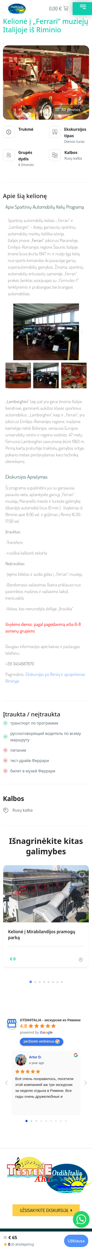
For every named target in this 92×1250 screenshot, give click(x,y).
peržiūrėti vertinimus (42, 1041)
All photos (67, 109)
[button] (10, 331)
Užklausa (76, 1241)
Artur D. (35, 1057)
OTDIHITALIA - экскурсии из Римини (50, 1020)
